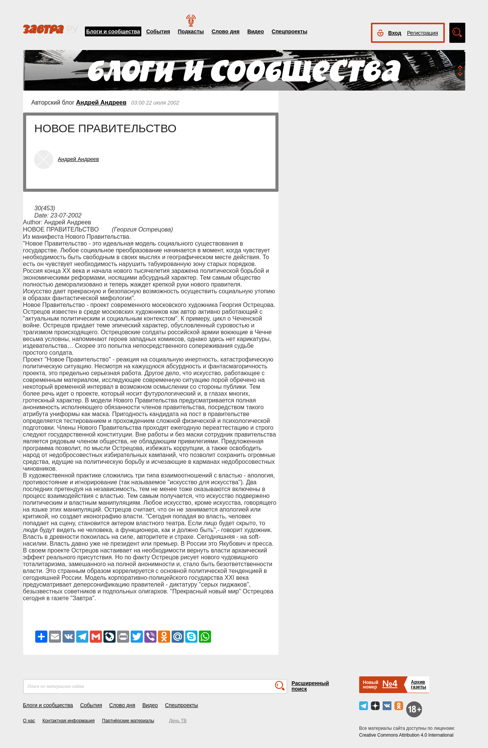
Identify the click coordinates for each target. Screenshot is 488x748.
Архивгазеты (418, 684)
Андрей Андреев (101, 102)
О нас (29, 720)
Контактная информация (68, 720)
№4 (389, 683)
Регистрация (422, 33)
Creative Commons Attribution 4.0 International (406, 735)
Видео (255, 31)
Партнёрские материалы (128, 720)
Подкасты (191, 31)
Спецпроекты (289, 31)
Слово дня (225, 31)
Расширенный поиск (310, 686)
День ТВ (177, 720)
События (158, 31)
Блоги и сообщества (113, 31)
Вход (395, 33)
